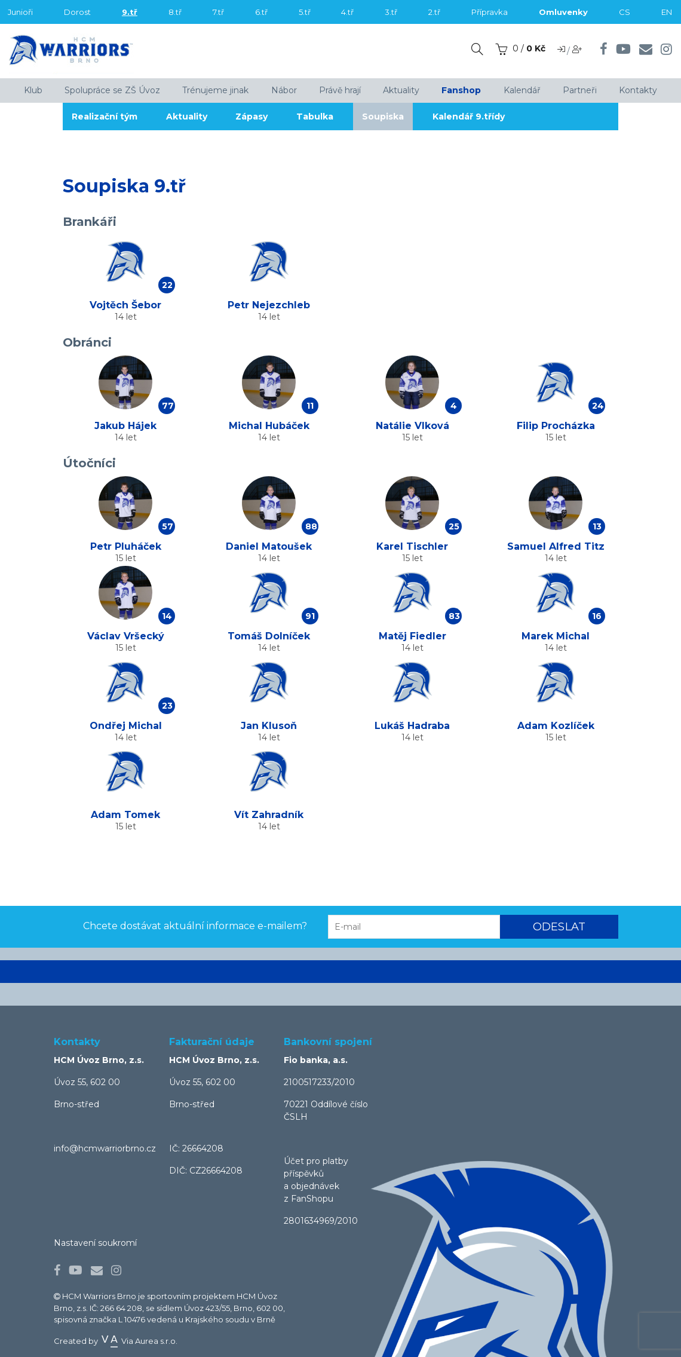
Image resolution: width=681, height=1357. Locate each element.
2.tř (434, 12)
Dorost (77, 12)
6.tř (261, 12)
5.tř (305, 12)
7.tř (218, 12)
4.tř (347, 12)
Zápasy (253, 116)
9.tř (129, 12)
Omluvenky (563, 12)
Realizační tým (104, 116)
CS (624, 12)
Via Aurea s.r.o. (138, 1341)
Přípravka (489, 12)
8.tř (175, 12)
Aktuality (187, 116)
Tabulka (317, 116)
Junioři (20, 12)
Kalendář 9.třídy (472, 116)
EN (666, 12)
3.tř (391, 12)
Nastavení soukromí (95, 1242)
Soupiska (386, 116)
